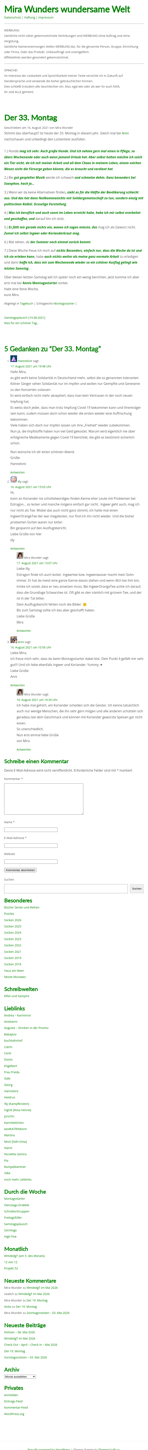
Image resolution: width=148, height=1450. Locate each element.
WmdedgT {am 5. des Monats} (24, 1256)
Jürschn (9, 1116)
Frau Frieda (12, 1072)
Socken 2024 (12, 932)
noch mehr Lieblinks (18, 1179)
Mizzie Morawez (15, 977)
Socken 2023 (12, 939)
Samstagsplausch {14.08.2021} (24, 318)
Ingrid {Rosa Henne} (17, 1110)
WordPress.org (14, 1414)
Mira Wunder (64, 128)
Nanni (8, 1148)
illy (20, 481)
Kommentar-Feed (16, 1407)
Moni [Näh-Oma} (15, 1142)
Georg (8, 1085)
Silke (7, 1173)
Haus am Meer (14, 971)
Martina (9, 1135)
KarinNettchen (14, 1123)
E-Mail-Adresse (15, 838)
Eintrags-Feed (13, 1401)
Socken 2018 (12, 964)
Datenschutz (12, 17)
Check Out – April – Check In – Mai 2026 (30, 1345)
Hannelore (25, 361)
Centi (7, 1053)
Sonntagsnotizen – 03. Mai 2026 (48, 1313)
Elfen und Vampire (16, 996)
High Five (10, 1236)
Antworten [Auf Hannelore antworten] (17, 472)
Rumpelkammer (15, 1167)
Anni (125, 133)
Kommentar (13, 779)
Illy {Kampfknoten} (16, 1104)
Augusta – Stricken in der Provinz (26, 1028)
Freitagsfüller (13, 1217)
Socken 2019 (12, 958)
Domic (8, 1059)
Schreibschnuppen (16, 1211)
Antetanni (10, 1022)
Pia (6, 1160)
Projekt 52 (11, 1268)
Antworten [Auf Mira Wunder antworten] (24, 631)
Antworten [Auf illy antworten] (17, 548)
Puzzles (9, 914)
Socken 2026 (12, 920)
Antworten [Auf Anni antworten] (17, 685)
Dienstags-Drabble (16, 1205)
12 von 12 (10, 1262)
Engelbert (10, 1066)
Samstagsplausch (16, 1224)
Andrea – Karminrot (17, 1015)
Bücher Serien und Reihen (21, 907)
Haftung (29, 17)
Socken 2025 (12, 926)
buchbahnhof (13, 1040)
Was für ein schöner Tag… (21, 323)
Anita (7, 1307)
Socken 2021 (12, 952)
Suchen (9, 879)
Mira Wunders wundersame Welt (67, 9)
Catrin (8, 1047)
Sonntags (10, 1230)
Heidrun (9, 1097)
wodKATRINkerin (15, 1129)
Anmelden (11, 1395)
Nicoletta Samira (15, 1154)
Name (9, 822)
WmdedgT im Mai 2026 (42, 1288)
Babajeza (10, 1034)
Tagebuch (26, 303)
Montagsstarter (64, 303)
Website (9, 854)
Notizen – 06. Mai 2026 (19, 1332)
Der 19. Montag (37, 1300)
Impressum (46, 17)
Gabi (7, 1078)
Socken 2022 (12, 945)
